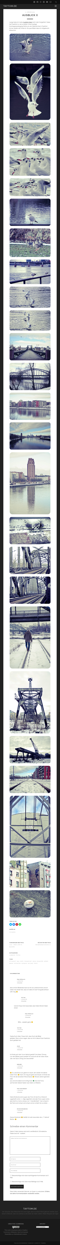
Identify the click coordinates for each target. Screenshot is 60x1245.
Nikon (11, 963)
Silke (18, 1046)
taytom (23, 997)
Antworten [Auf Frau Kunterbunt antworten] (19, 1092)
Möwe (46, 961)
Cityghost (12, 961)
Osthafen (17, 963)
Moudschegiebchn (22, 1108)
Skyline (30, 963)
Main (34, 961)
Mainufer (40, 961)
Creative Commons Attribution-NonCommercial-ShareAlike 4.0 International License (16, 1232)
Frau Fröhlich (21, 979)
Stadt (36, 963)
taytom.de (10, 6)
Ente (21, 961)
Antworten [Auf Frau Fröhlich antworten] (19, 983)
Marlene (19, 1064)
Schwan (24, 963)
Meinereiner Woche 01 (43, 944)
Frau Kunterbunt (22, 1088)
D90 (18, 961)
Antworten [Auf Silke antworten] (19, 1049)
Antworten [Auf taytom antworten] (23, 1001)
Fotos (18, 955)
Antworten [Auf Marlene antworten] (19, 1068)
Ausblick (12, 955)
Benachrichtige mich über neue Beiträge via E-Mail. (27, 1181)
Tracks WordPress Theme (23, 1243)
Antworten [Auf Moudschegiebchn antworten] (19, 1112)
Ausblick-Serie (27, 22)
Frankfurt (28, 961)
